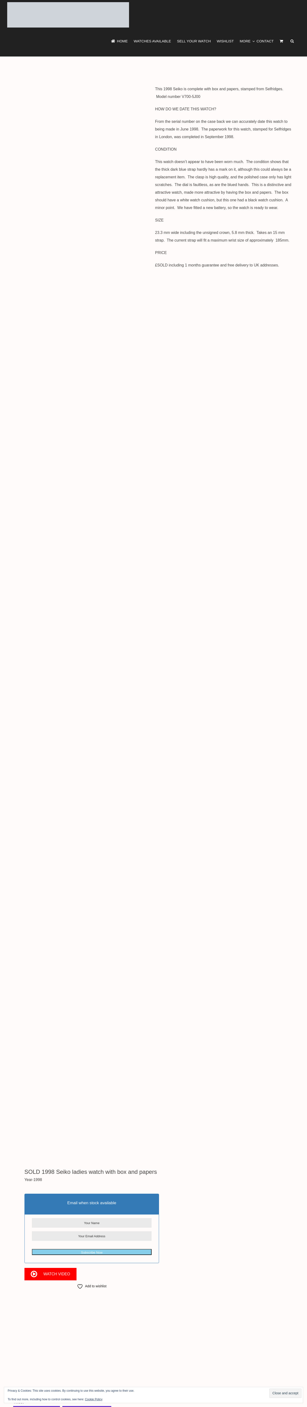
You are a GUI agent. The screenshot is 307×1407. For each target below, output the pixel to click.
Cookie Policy (93, 1399)
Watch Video (56, 1274)
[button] (292, 41)
